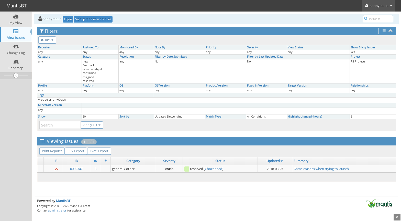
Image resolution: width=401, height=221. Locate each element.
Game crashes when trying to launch (321, 168)
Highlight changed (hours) (305, 116)
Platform (88, 85)
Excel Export (99, 151)
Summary (301, 161)
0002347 (76, 168)
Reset (47, 39)
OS (121, 85)
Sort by (124, 116)
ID (76, 161)
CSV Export (76, 151)
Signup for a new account (93, 19)
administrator (57, 210)
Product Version (217, 85)
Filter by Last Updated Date (265, 56)
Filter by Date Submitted (171, 56)
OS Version (162, 85)
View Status (295, 47)
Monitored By (128, 47)
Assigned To (90, 47)
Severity (252, 47)
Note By (160, 47)
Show (42, 116)
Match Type (213, 116)
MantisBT (63, 200)
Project (355, 56)
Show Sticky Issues (363, 47)
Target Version (297, 85)
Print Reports (52, 151)
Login (68, 19)
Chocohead (213, 168)
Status (87, 56)
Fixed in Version (258, 85)
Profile (42, 85)
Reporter (44, 47)
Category (44, 56)
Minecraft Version (50, 105)
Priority (211, 47)
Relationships (360, 85)
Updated (273, 161)
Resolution (126, 56)
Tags (41, 95)
